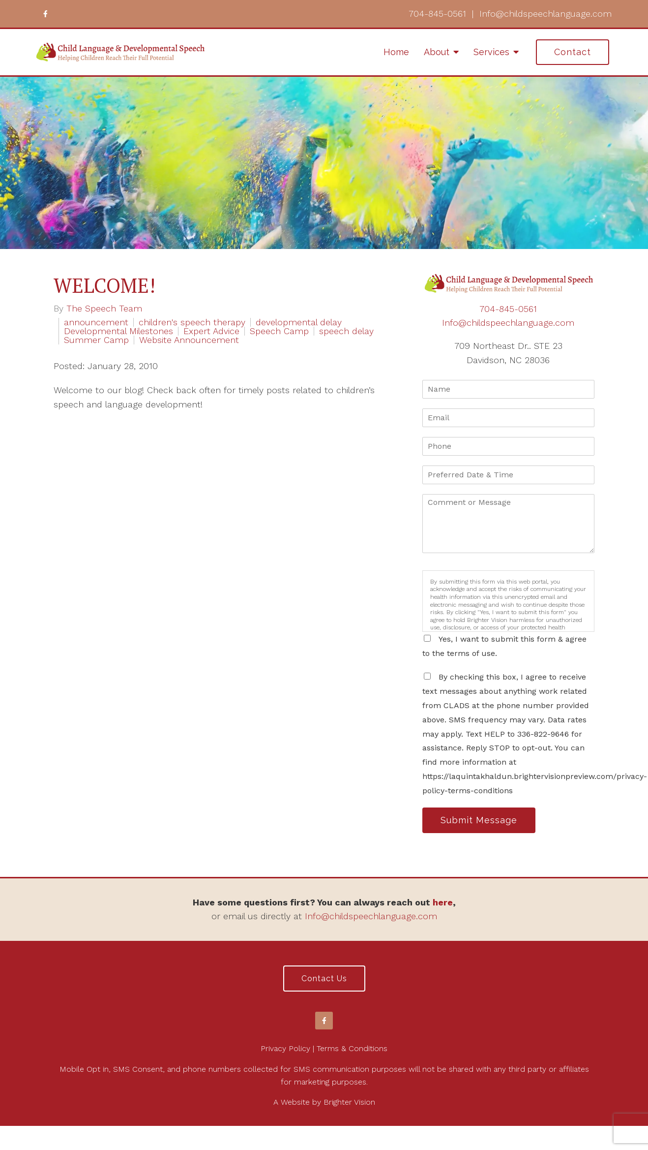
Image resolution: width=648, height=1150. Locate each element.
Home (396, 52)
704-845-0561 (437, 13)
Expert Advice (211, 331)
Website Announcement (189, 340)
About (436, 52)
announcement (96, 322)
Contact (572, 52)
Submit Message (479, 820)
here (443, 902)
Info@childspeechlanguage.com (545, 13)
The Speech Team (104, 308)
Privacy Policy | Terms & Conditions (324, 1048)
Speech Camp (279, 331)
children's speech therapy (192, 322)
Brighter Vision (349, 1102)
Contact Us (324, 978)
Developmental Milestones (118, 331)
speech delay (346, 331)
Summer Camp (96, 340)
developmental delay (299, 322)
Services (491, 52)
